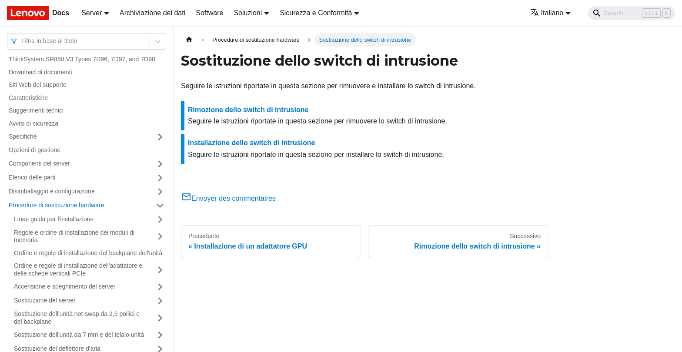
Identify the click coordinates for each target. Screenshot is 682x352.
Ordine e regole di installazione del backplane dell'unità (88, 252)
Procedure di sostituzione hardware (56, 205)
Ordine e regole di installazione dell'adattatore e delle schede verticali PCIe (78, 269)
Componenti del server (39, 163)
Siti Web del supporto (38, 84)
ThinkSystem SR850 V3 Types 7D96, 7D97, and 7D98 (82, 59)
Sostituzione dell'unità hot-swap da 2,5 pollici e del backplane (77, 317)
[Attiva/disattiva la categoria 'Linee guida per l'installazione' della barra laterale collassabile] (160, 219)
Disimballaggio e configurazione (52, 191)
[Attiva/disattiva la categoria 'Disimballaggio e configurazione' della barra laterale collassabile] (160, 192)
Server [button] (91, 13)
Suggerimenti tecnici (36, 110)
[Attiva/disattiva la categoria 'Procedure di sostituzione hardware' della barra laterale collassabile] (160, 206)
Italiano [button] (547, 13)
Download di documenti (40, 72)
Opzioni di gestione (34, 149)
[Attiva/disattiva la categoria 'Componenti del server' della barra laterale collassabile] (160, 164)
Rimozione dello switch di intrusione (248, 109)
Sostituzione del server (45, 300)
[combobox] (22, 41)
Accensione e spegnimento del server (64, 286)
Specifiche (23, 136)
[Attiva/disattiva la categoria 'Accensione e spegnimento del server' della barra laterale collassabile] (160, 287)
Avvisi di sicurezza (33, 123)
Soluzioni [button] (248, 13)
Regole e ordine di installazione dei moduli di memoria (74, 236)
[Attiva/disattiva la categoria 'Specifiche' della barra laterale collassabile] (160, 137)
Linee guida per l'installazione (54, 219)
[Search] (631, 13)
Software (209, 13)
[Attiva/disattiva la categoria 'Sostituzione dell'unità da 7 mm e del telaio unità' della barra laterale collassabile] (160, 335)
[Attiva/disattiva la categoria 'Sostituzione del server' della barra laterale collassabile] (160, 301)
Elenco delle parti (32, 177)
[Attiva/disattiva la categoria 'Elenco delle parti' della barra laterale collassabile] (160, 178)
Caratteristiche (28, 97)
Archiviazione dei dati (152, 13)
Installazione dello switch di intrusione (251, 142)
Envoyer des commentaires (228, 198)
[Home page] (189, 39)
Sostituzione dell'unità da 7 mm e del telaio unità (79, 334)
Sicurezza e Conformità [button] (316, 13)
